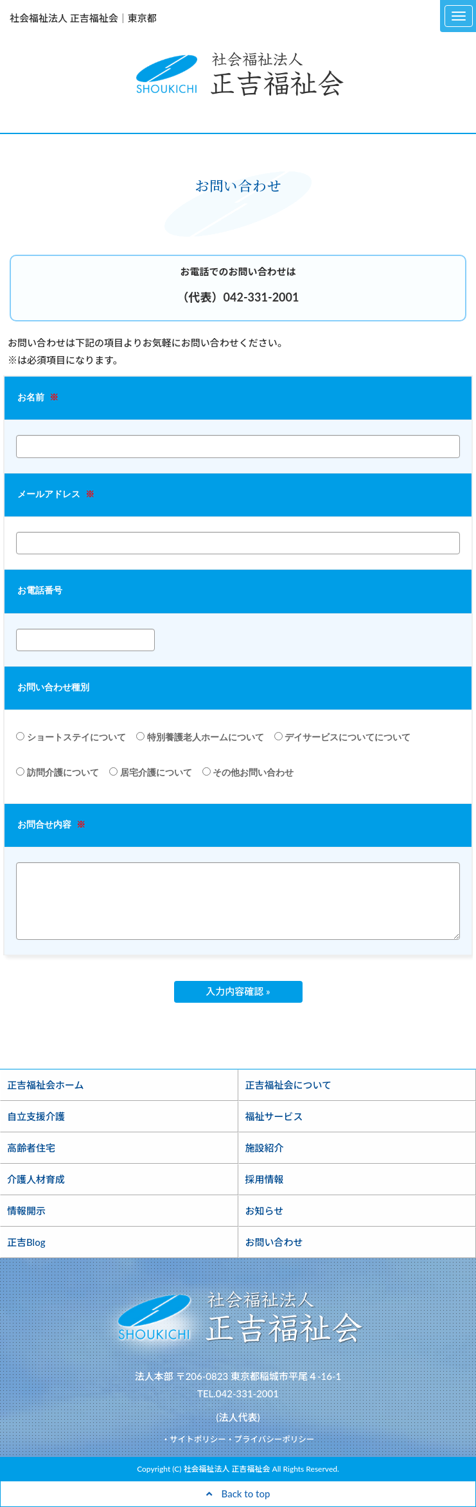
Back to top (238, 1493)
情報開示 (26, 1210)
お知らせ (264, 1210)
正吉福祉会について (288, 1085)
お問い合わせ (274, 1242)
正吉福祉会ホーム (45, 1085)
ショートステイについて (71, 737)
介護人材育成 (36, 1179)
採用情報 (264, 1179)
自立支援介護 (36, 1116)
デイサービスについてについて (342, 737)
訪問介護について (57, 772)
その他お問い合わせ (248, 772)
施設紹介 (264, 1148)
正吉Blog (26, 1242)
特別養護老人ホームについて (200, 737)
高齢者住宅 (31, 1148)
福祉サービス (274, 1116)
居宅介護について (150, 772)
